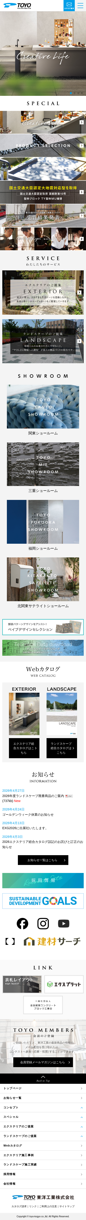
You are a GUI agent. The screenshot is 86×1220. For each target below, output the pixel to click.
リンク (33, 1206)
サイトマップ (67, 1206)
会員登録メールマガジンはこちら (42, 1062)
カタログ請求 (19, 1206)
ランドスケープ (20, 1165)
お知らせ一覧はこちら (42, 860)
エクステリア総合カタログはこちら (23, 748)
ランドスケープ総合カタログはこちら (61, 748)
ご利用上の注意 (48, 1206)
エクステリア (18, 1155)
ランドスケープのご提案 (20, 1136)
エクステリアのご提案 (18, 1126)
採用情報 (9, 1174)
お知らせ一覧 (12, 1098)
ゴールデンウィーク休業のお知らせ (28, 814)
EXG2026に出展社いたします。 (25, 828)
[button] (71, 93)
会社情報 (9, 1183)
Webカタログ (12, 1145)
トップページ (12, 1088)
